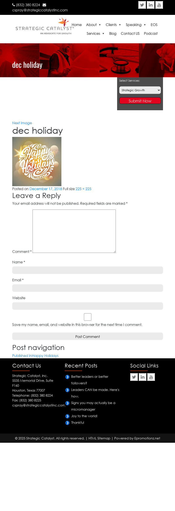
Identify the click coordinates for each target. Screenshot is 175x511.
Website (18, 298)
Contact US (130, 33)
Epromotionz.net (147, 438)
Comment (22, 251)
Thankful (77, 422)
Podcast (151, 33)
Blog (112, 33)
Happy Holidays (39, 79)
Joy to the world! (84, 416)
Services (93, 33)
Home (77, 25)
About (91, 25)
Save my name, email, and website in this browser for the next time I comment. (77, 324)
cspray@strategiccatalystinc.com (40, 10)
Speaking (134, 25)
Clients (111, 25)
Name (18, 262)
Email (18, 280)
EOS (154, 25)
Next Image (22, 123)
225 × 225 (83, 189)
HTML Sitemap (99, 438)
